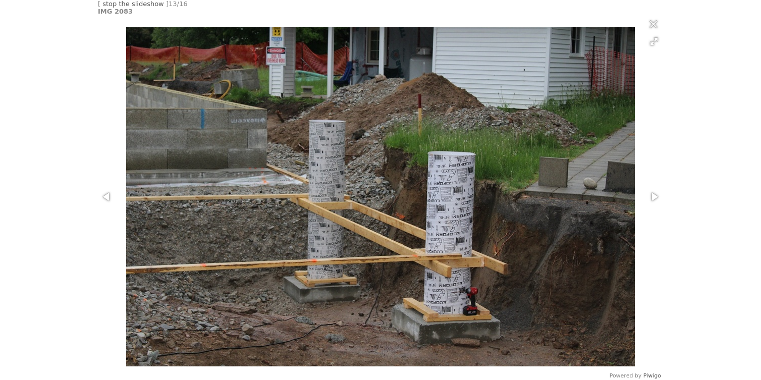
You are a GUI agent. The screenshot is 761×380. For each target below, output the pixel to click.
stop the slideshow (133, 4)
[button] (654, 41)
